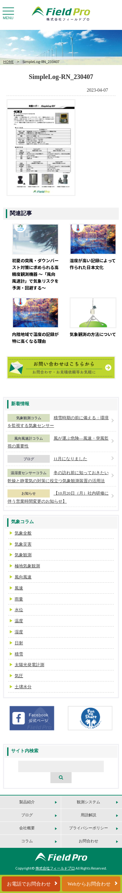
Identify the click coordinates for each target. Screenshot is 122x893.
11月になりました (71, 458)
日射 (19, 643)
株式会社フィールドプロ (55, 868)
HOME (8, 61)
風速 (19, 588)
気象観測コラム (28, 418)
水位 (19, 609)
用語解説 (88, 815)
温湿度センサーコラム (29, 473)
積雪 (19, 654)
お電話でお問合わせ (29, 884)
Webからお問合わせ (88, 884)
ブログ (28, 459)
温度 (19, 620)
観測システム (88, 802)
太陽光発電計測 (29, 664)
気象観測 (23, 554)
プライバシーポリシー (88, 828)
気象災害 (23, 544)
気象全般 (23, 533)
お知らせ (28, 493)
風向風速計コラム (28, 438)
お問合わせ (88, 841)
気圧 (19, 675)
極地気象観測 (27, 565)
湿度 (19, 631)
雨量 (19, 599)
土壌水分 (23, 686)
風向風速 (23, 577)
